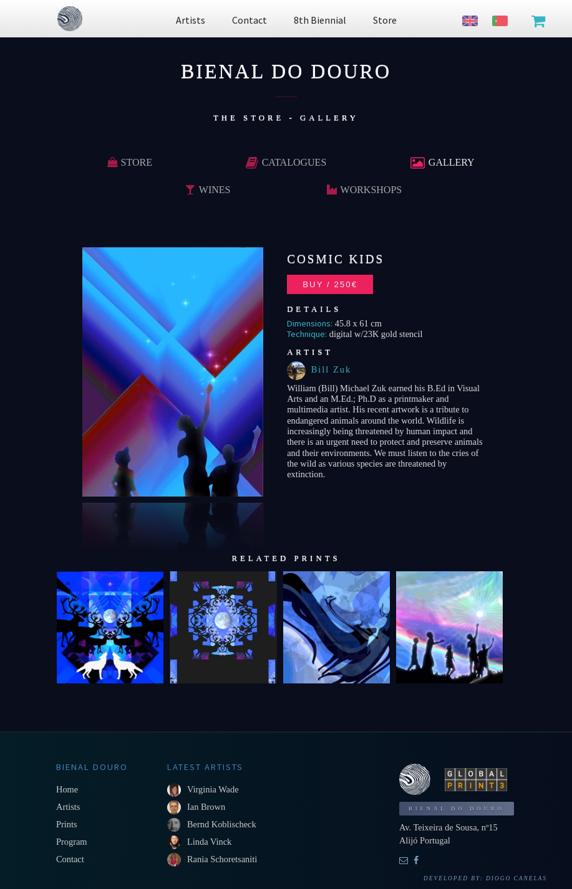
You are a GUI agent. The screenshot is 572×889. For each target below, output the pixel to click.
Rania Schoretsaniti (222, 859)
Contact (70, 859)
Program (71, 842)
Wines (208, 189)
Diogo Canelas (516, 878)
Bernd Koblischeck (221, 824)
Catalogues (286, 162)
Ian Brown (206, 807)
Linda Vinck (209, 842)
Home (67, 789)
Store (129, 162)
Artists (68, 807)
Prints (66, 824)
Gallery (442, 162)
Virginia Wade (213, 789)
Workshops (364, 189)
